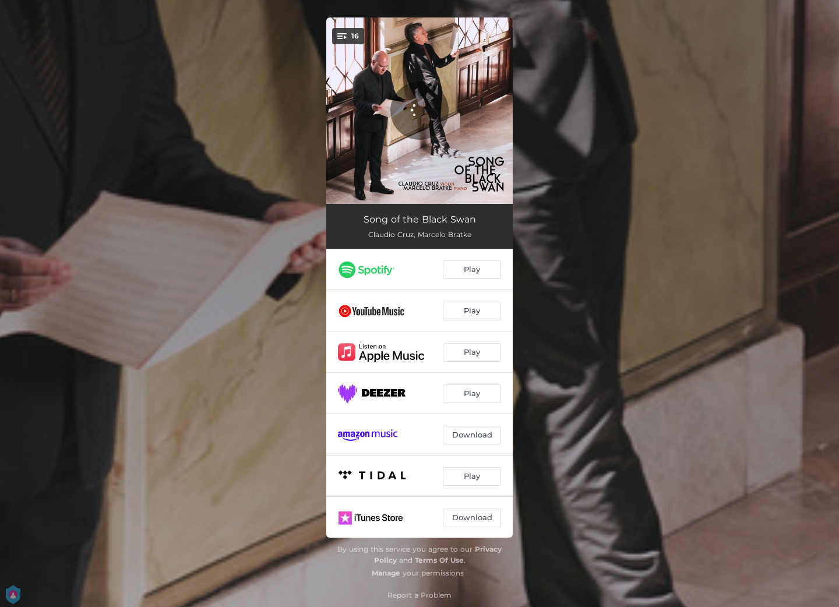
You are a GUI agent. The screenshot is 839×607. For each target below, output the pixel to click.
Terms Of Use (439, 560)
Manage (386, 573)
